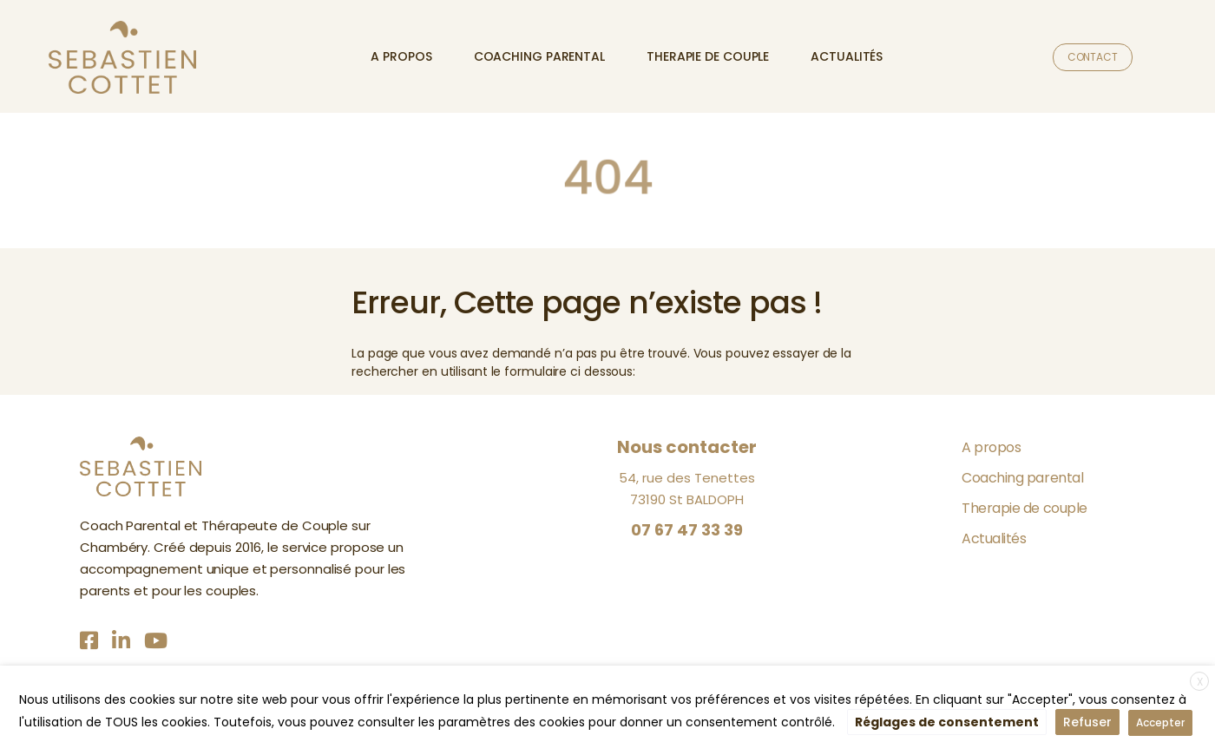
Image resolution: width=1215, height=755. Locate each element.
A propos (401, 56)
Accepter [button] (1160, 722)
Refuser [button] (1087, 722)
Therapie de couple (708, 56)
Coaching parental (539, 56)
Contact (1092, 56)
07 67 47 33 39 (687, 530)
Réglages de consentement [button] (947, 722)
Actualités (847, 56)
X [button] (1200, 681)
